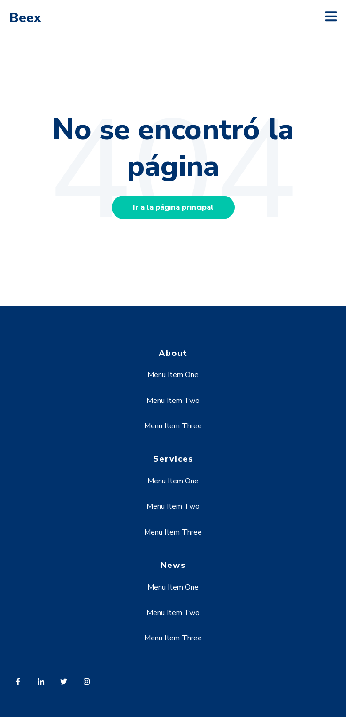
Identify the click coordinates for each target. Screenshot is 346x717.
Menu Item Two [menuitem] (173, 400)
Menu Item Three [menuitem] (173, 426)
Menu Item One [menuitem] (173, 375)
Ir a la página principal (173, 207)
